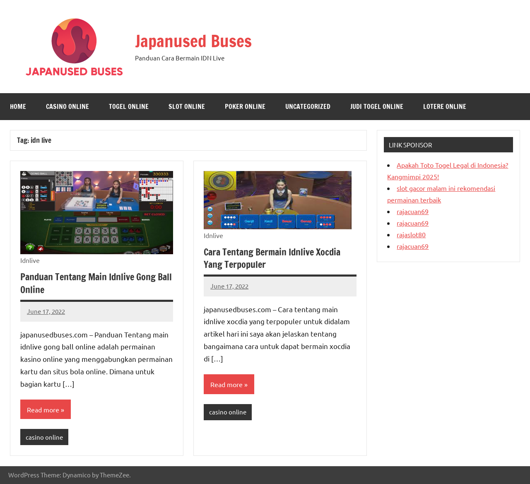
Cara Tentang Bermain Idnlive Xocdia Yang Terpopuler (272, 258)
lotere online (444, 106)
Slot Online (187, 106)
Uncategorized (307, 106)
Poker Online (245, 106)
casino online (67, 106)
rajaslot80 (411, 234)
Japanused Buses (193, 41)
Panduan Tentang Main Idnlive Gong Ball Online (96, 283)
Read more (43, 409)
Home (18, 106)
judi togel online (376, 106)
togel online (129, 106)
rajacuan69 (413, 211)
